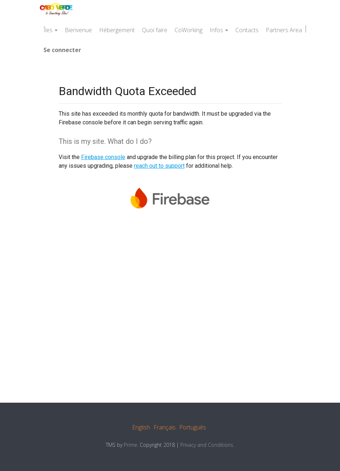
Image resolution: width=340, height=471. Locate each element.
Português (192, 427)
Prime (130, 444)
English (141, 427)
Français (165, 427)
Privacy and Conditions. (207, 444)
